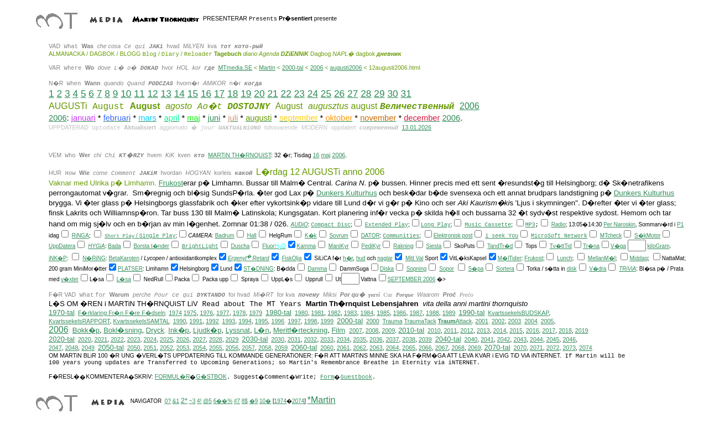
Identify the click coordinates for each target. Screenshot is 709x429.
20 (259, 93)
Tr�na (591, 247)
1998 (310, 322)
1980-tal (278, 313)
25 (326, 93)
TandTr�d (500, 247)
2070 (519, 348)
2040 (471, 340)
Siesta (434, 247)
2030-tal (255, 340)
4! (199, 402)
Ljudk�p (207, 331)
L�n (261, 331)
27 (352, 93)
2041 (487, 340)
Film (338, 331)
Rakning (403, 247)
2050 (133, 348)
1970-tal (62, 313)
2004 (531, 322)
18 (232, 93)
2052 (166, 348)
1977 (223, 314)
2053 (183, 348)
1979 (255, 314)
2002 (498, 322)
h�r (348, 259)
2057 (248, 348)
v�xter (70, 280)
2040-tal (448, 340)
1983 (350, 314)
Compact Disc (331, 226)
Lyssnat (238, 331)
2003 (515, 322)
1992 (212, 322)
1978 (239, 314)
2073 (569, 348)
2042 (503, 340)
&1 (176, 402)
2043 (519, 340)
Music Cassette (488, 226)
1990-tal (471, 313)
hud (361, 259)
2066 (425, 348)
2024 (150, 340)
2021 (101, 340)
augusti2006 (346, 67)
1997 (294, 322)
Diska (387, 270)
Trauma (392, 322)
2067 (442, 348)
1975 (190, 314)
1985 (383, 314)
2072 (553, 348)
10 (126, 93)
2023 (133, 340)
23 (299, 93)
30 (392, 93)
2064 (392, 348)
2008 (372, 331)
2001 (481, 322)
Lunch (564, 259)
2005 (547, 322)
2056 (232, 348)
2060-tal (304, 348)
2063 (376, 348)
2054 (199, 348)
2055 (215, 348)
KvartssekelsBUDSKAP (518, 314)
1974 (175, 314)
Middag (638, 259)
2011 (450, 331)
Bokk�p (86, 331)
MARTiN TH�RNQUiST (239, 155)
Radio (558, 226)
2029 (232, 340)
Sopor (446, 270)
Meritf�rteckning (300, 331)
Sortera (505, 270)
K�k (311, 237)
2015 (516, 331)
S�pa (475, 270)
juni (214, 117)
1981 (318, 314)
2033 (326, 340)
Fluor (268, 247)
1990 (179, 322)
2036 (376, 340)
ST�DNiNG (258, 270)
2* (184, 401)
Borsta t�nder (151, 247)
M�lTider (510, 259)
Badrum (224, 237)
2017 (549, 331)
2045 (553, 340)
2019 (581, 331)
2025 (166, 340)
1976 (206, 314)
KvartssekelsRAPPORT (79, 322)
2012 (466, 331)
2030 (277, 340)
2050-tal (111, 348)
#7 (237, 402)
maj (325, 155)
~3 (192, 402)
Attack (455, 322)
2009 (388, 331)
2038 (408, 340)
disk (572, 270)
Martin (267, 67)
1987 (416, 314)
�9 (253, 402)
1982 (334, 314)
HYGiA (96, 247)
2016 (532, 331)
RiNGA (80, 237)
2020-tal (62, 340)
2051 (150, 348)
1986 (399, 314)
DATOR (370, 237)
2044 (536, 340)
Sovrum (338, 237)
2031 (294, 340)
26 (339, 93)
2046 (569, 340)
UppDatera (62, 247)
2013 (483, 331)
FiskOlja (291, 259)
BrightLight (200, 248)
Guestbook (356, 378)
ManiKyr (339, 247)
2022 (117, 340)
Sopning (416, 270)
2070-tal (497, 348)
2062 (359, 348)
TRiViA (627, 270)
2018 (565, 331)
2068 (458, 348)
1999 (326, 322)
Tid (568, 247)
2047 (55, 348)
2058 (265, 348)
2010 (434, 331)
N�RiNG (94, 259)
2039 (425, 340)
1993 (229, 322)
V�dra (597, 270)
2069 (474, 348)
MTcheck (611, 237)
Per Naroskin (619, 226)
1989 (449, 314)
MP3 (530, 226)
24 (312, 93)
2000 (372, 322)
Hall (251, 237)
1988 (432, 314)
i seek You (501, 237)
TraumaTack (420, 322)
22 (286, 93)
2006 (317, 67)
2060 (326, 348)
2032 (310, 340)
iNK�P (58, 259)
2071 (536, 348)
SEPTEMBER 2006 (412, 280)
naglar (385, 259)
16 (206, 93)
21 (272, 93)
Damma (317, 270)
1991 (195, 322)
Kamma (306, 247)
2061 (343, 348)
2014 (500, 331)
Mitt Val (414, 259)
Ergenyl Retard (248, 259)
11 (139, 93)
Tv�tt (557, 247)
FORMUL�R (172, 377)
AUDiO (299, 226)
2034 (343, 340)
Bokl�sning (122, 331)
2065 (408, 348)
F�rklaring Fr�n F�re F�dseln (121, 314)
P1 (680, 226)
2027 (199, 340)
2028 (215, 340)
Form (327, 378)
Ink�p (178, 331)
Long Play (436, 226)
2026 (183, 340)
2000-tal (293, 67)
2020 (84, 340)
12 (152, 93)
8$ (245, 402)
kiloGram (658, 247)
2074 (585, 348)
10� (265, 402)
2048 (72, 348)
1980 (301, 314)
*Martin (321, 401)
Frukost (171, 184)
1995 (261, 322)
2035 (359, 340)
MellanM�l (602, 259)
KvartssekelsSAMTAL (141, 322)
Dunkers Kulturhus (346, 194)
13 (166, 93)
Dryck (155, 331)
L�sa (124, 280)
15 (192, 93)
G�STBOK (211, 377)
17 (219, 93)
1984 (366, 314)
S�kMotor (647, 237)
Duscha (240, 247)
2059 (281, 348)
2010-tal (411, 331)
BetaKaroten (123, 259)
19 (246, 93)
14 (179, 93)
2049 (88, 348)
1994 (245, 322)
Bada (114, 247)
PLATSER (130, 270)
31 (406, 93)
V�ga (618, 247)
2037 (392, 340)
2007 (355, 331)
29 (379, 93)
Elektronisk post (453, 237)
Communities (401, 237)
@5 (207, 402)
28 (366, 93)
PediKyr (370, 247)
